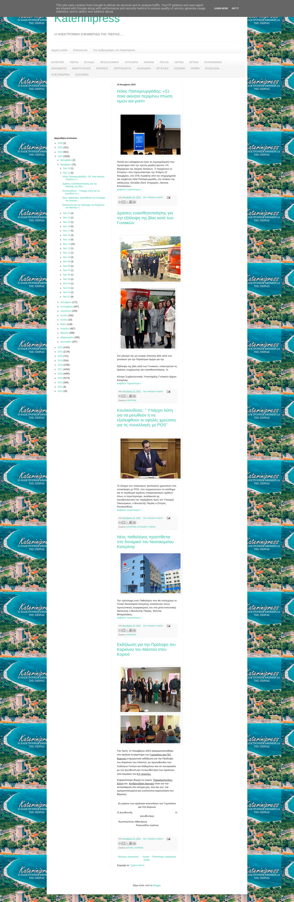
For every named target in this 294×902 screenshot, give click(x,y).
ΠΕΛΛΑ (164, 62)
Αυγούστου (66, 311)
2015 (60, 378)
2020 (60, 356)
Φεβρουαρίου (67, 337)
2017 (60, 369)
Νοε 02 (67, 292)
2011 (60, 391)
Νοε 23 (67, 173)
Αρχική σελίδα (59, 50)
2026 (60, 143)
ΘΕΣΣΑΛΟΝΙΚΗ (109, 62)
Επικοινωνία (80, 50)
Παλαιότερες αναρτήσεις (164, 856)
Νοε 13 (67, 244)
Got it (235, 8)
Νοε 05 (67, 279)
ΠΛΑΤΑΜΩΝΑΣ (213, 62)
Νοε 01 (67, 296)
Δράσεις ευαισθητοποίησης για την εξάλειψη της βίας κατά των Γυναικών (145, 218)
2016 (60, 373)
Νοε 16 (67, 235)
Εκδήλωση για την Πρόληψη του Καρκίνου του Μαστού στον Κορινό (146, 649)
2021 (60, 351)
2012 (60, 387)
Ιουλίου (64, 315)
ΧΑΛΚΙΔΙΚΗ (144, 68)
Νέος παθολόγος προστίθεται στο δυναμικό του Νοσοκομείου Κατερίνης (145, 542)
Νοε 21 (67, 217)
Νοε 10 (67, 257)
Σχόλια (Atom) (137, 865)
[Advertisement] (82, 106)
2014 (60, 382)
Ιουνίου (64, 319)
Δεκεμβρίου (66, 160)
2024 (60, 152)
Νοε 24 (67, 168)
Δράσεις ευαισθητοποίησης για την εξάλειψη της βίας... (79, 185)
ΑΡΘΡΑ (195, 68)
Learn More (221, 8)
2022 (60, 347)
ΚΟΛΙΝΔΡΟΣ (59, 68)
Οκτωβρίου (66, 302)
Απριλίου (65, 328)
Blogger (156, 885)
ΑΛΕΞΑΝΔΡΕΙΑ (60, 74)
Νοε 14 (67, 239)
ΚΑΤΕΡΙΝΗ (57, 62)
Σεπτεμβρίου (67, 306)
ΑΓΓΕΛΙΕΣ (162, 68)
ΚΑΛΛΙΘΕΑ (82, 74)
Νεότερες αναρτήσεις (128, 856)
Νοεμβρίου (66, 164)
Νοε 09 (67, 261)
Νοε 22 (67, 213)
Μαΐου (63, 324)
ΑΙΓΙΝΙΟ (194, 62)
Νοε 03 (67, 288)
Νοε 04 (67, 283)
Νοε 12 (67, 248)
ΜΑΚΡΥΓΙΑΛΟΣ (81, 68)
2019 (60, 360)
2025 (60, 147)
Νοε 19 (67, 226)
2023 (60, 156)
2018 (60, 365)
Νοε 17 (67, 230)
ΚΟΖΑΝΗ (179, 68)
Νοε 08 (67, 266)
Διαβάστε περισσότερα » (129, 189)
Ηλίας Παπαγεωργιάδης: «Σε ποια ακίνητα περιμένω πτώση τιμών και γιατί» (144, 96)
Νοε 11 (67, 252)
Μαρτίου (64, 333)
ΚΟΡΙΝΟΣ (102, 68)
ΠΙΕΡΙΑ (74, 62)
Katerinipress (87, 18)
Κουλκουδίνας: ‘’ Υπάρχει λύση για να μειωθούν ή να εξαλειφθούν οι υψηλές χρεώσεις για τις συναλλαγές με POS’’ (146, 417)
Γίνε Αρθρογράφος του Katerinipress (114, 50)
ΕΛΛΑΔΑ (89, 62)
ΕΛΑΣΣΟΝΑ (212, 68)
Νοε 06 (67, 274)
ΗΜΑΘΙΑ (149, 62)
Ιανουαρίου (66, 341)
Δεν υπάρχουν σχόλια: (153, 197)
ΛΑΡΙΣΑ (179, 62)
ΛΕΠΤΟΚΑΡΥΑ (122, 68)
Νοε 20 (67, 222)
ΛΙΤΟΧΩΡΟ (131, 62)
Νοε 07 (67, 270)
